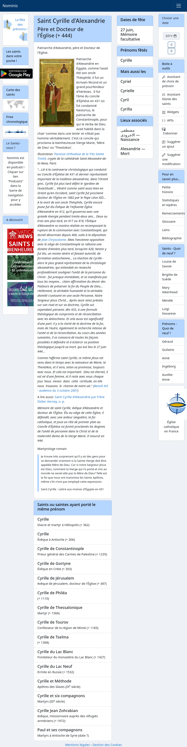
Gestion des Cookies (107, 745)
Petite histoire (167, 189)
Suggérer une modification (171, 159)
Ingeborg (169, 366)
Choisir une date (170, 20)
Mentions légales (77, 745)
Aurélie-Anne (167, 377)
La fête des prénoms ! (20, 24)
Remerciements (173, 213)
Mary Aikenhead (170, 289)
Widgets (170, 112)
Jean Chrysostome (54, 240)
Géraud (167, 341)
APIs (167, 120)
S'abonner (170, 131)
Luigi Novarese (169, 311)
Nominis (10, 5)
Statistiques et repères (170, 202)
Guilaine (168, 350)
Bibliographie (171, 238)
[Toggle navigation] (178, 6)
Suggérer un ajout (171, 144)
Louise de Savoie (169, 263)
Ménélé (167, 300)
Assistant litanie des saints (171, 99)
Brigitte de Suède (169, 277)
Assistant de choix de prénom (171, 81)
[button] (171, 45)
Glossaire (168, 221)
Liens (166, 230)
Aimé (165, 358)
